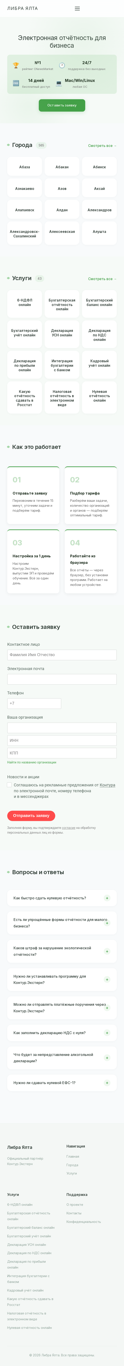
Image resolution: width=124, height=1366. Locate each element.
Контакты (74, 1213)
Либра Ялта (22, 8)
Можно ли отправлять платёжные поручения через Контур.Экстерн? (60, 1007)
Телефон (15, 693)
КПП (14, 753)
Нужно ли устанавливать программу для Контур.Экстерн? (50, 979)
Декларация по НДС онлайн (29, 1253)
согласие (68, 828)
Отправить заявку (31, 815)
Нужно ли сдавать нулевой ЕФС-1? (45, 1082)
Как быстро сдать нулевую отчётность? (50, 898)
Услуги (72, 1173)
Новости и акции (23, 776)
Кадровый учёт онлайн (25, 1290)
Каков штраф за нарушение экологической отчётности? (52, 951)
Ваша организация (25, 717)
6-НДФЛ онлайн (19, 1204)
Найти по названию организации (31, 762)
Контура (107, 785)
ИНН (14, 740)
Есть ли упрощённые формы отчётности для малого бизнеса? (60, 922)
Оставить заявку (62, 105)
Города (72, 1165)
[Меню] (77, 8)
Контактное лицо (23, 644)
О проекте (75, 1204)
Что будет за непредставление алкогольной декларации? (53, 1057)
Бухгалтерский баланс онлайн (31, 1227)
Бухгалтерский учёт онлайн (29, 1236)
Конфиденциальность (84, 1222)
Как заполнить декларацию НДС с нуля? (50, 1033)
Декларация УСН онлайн (26, 1245)
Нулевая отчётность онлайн (29, 1328)
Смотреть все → (102, 146)
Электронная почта (25, 668)
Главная (73, 1156)
